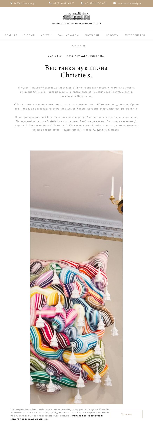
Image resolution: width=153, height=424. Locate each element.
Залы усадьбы (68, 35)
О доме (30, 35)
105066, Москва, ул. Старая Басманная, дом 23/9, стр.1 (23, 10)
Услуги (46, 35)
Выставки (92, 35)
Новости (112, 35)
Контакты (78, 45)
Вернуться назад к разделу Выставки (76, 55)
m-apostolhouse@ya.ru (130, 3)
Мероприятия (135, 35)
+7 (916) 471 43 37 (63, 3)
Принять (126, 414)
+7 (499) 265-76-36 (96, 3)
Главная (11, 35)
